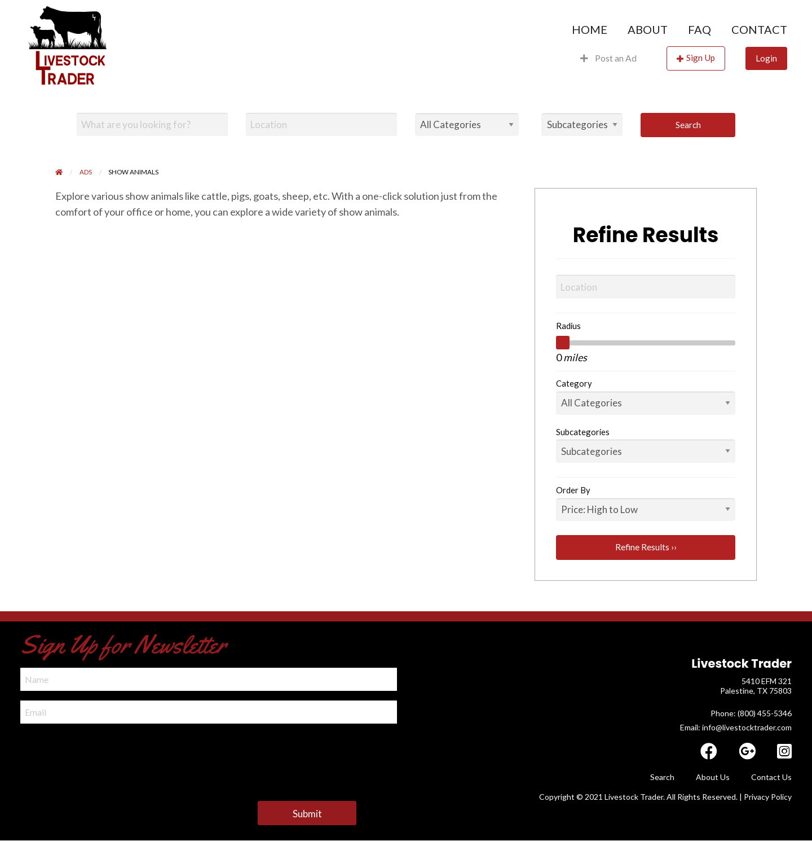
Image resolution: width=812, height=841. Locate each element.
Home (589, 29)
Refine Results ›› (646, 547)
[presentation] (106, 755)
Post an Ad (608, 58)
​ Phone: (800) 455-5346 (750, 713)
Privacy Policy (768, 796)
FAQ (699, 29)
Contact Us (771, 777)
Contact (759, 29)
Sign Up (700, 57)
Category (574, 383)
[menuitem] (589, 29)
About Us (713, 777)
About (648, 29)
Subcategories (583, 432)
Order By (573, 490)
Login (766, 58)
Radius (568, 326)
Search (688, 125)
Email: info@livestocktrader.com (736, 727)
